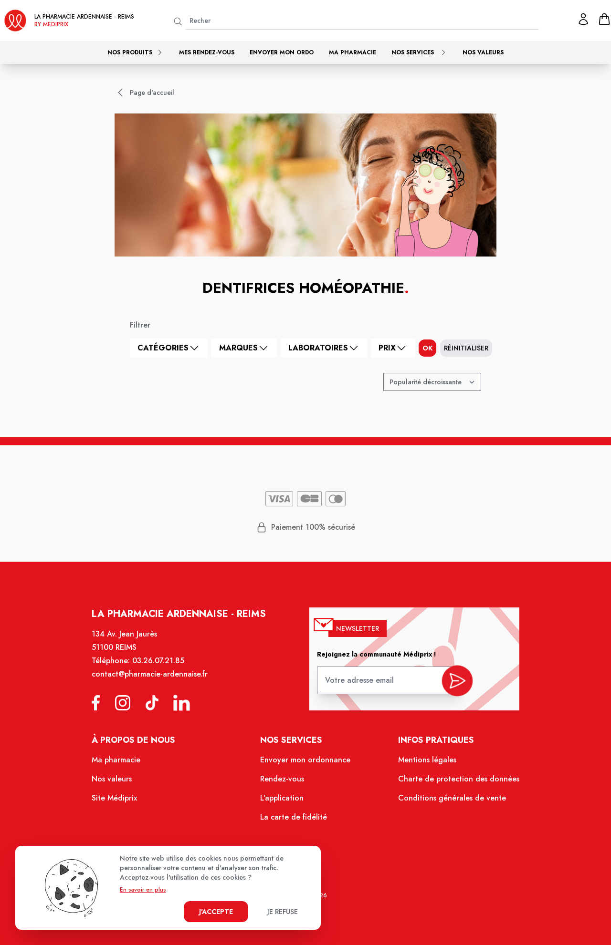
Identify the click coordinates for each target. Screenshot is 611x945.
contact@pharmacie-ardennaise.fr (155, 681)
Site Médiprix (121, 801)
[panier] (604, 19)
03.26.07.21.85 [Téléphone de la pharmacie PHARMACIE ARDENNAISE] (163, 668)
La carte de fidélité (294, 819)
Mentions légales (423, 764)
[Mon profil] (583, 19)
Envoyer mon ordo (282, 52)
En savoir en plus (143, 890)
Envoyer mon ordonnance (305, 764)
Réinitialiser (466, 348)
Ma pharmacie (352, 52)
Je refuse (282, 911)
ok (427, 348)
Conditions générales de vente (447, 801)
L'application (283, 801)
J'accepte (216, 911)
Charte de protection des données (453, 783)
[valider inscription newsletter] (452, 684)
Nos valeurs (483, 52)
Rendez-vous (283, 783)
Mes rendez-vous (206, 52)
